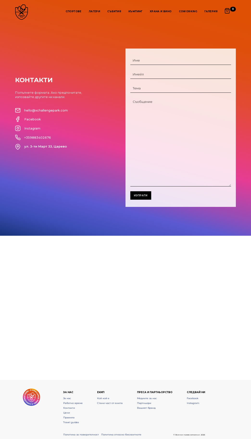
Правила (69, 417)
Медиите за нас (147, 398)
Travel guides (71, 422)
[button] (74, 11)
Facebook (192, 398)
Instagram (193, 403)
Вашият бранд (146, 407)
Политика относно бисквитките (121, 434)
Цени (66, 412)
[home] (21, 12)
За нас (67, 398)
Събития (114, 11)
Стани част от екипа (110, 403)
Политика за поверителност (81, 434)
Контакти (69, 407)
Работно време (73, 403)
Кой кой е (103, 398)
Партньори (144, 403)
